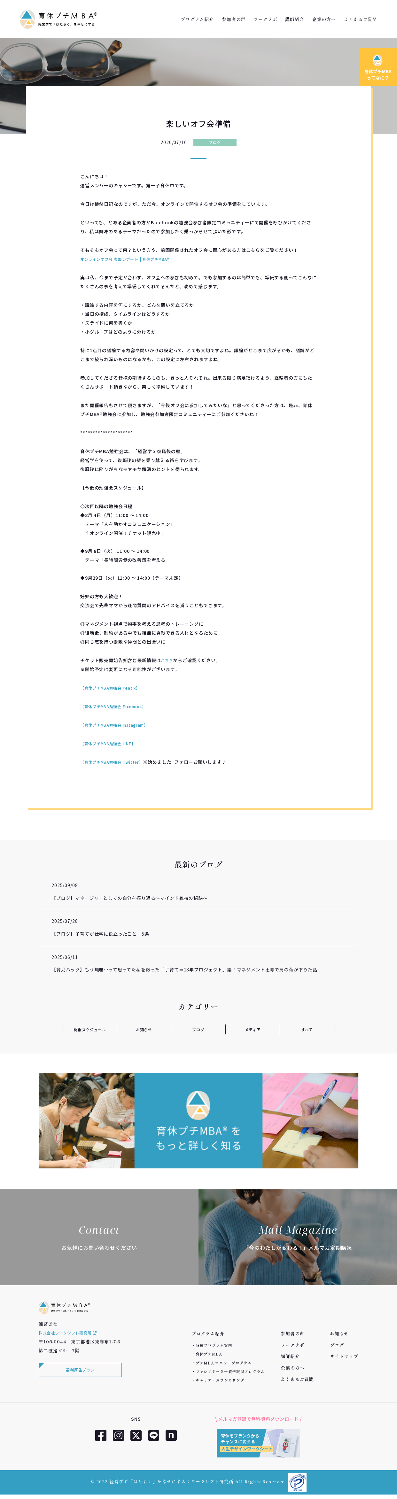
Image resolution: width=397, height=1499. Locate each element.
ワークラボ (265, 19)
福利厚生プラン (78, 1381)
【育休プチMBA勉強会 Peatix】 (115, 687)
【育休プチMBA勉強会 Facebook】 (119, 706)
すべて (307, 1029)
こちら (168, 660)
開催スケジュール (90, 1029)
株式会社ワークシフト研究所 (72, 1342)
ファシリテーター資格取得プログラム (230, 1371)
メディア (252, 1029)
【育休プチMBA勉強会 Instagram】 (119, 725)
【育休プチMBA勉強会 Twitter (114, 762)
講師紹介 (294, 19)
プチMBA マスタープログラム (224, 1362)
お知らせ (144, 1029)
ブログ (215, 142)
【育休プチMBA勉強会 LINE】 (112, 743)
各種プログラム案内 (214, 1345)
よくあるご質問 (360, 19)
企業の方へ (324, 19)
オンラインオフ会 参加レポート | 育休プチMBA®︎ (131, 259)
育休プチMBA (209, 1353)
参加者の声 (233, 19)
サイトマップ (344, 1356)
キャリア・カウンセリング (220, 1380)
